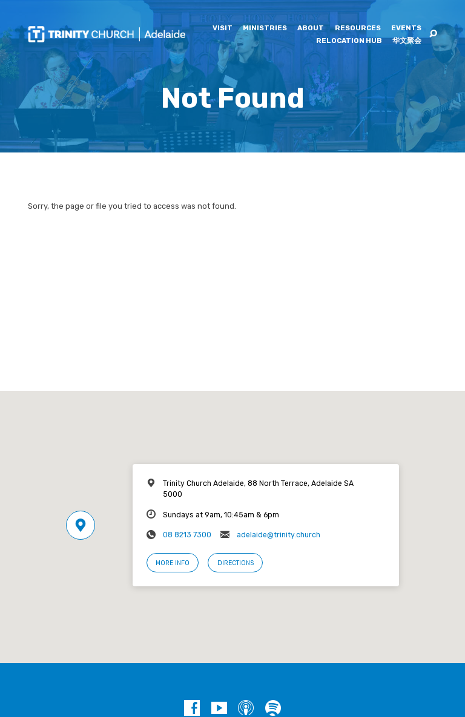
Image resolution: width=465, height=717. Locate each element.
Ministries (265, 28)
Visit (222, 28)
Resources (358, 28)
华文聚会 (406, 41)
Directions (235, 563)
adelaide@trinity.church (278, 535)
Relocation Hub (349, 41)
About (310, 28)
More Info (173, 563)
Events (406, 28)
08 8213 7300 (187, 535)
